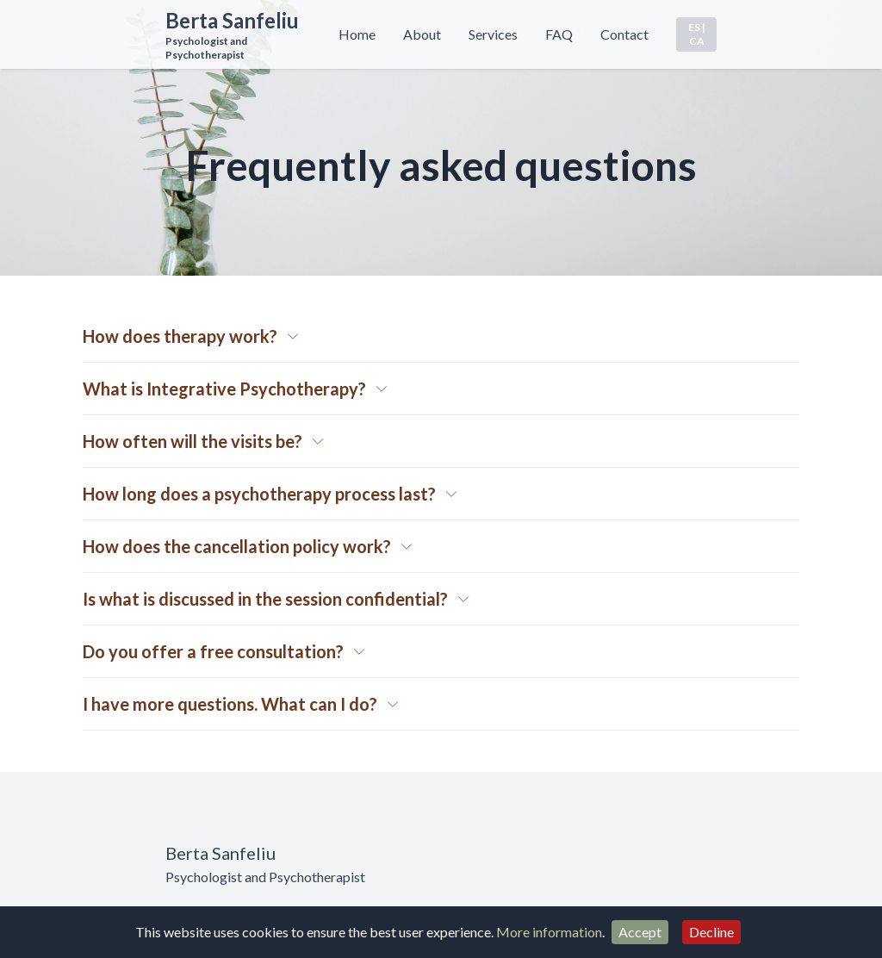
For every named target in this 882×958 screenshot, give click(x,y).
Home (357, 34)
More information (549, 932)
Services (493, 34)
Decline (711, 932)
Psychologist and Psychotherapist (206, 47)
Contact (624, 34)
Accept (640, 932)
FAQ (559, 34)
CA (697, 40)
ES (694, 27)
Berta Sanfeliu (232, 20)
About (422, 34)
